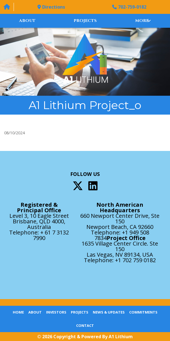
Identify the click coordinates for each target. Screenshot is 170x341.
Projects (85, 21)
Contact (85, 325)
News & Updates (109, 312)
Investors (56, 312)
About (27, 21)
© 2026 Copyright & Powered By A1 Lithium (85, 337)
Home (18, 312)
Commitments (143, 312)
